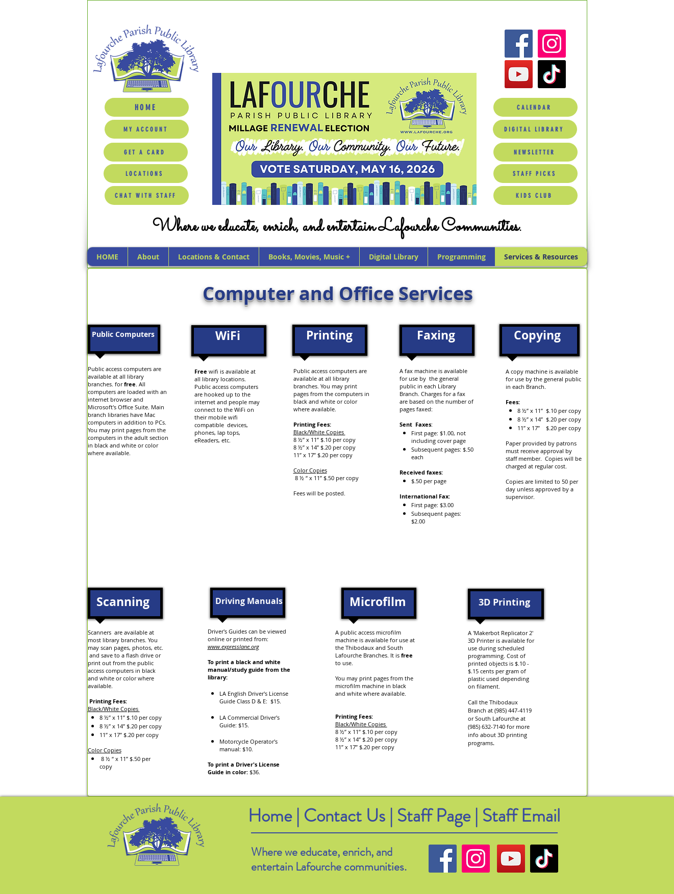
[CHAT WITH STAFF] (147, 195)
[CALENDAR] (535, 107)
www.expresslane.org (233, 646)
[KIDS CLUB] (535, 195)
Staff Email (521, 815)
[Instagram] (552, 44)
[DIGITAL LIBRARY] (535, 129)
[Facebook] (519, 44)
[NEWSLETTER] (535, 152)
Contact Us (346, 815)
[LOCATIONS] (146, 173)
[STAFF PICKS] (535, 173)
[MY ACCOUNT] (147, 129)
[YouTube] (519, 74)
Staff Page (433, 815)
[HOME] (147, 107)
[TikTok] (552, 74)
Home (270, 815)
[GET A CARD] (146, 152)
